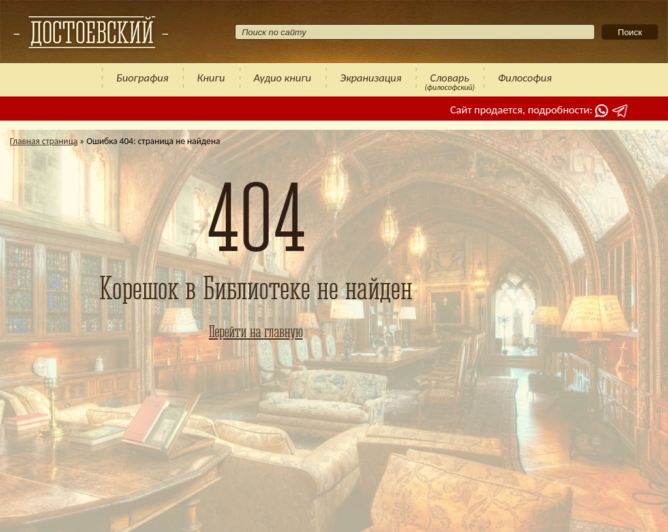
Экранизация (370, 78)
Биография (142, 78)
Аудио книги (282, 78)
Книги (211, 78)
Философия (525, 78)
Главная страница (44, 141)
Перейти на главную (256, 331)
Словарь (449, 78)
